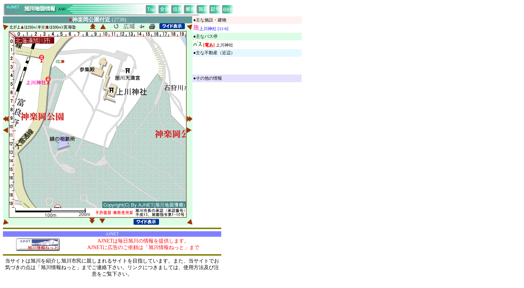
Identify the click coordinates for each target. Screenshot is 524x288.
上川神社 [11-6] (214, 28)
